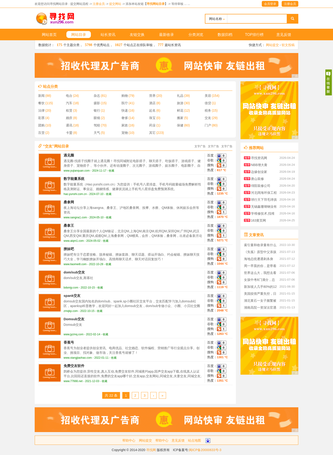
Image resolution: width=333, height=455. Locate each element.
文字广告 (200, 146)
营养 (152, 95)
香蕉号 (69, 342)
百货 (41, 133)
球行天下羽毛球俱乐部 (264, 200)
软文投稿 (288, 45)
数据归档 (225, 35)
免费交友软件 (74, 366)
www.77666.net (73, 381)
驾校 (97, 125)
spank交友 (72, 296)
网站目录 (78, 35)
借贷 (208, 103)
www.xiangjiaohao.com (78, 357)
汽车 (69, 103)
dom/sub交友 (74, 272)
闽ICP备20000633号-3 (205, 450)
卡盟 (69, 133)
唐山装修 (257, 179)
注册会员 (99, 4)
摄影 (97, 103)
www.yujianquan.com (77, 170)
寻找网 (151, 450)
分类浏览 (195, 35)
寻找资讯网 (259, 158)
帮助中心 (128, 440)
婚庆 (69, 118)
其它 (152, 133)
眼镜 (97, 118)
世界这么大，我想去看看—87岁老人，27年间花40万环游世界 (260, 273)
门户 (208, 125)
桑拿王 (69, 225)
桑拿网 (69, 202)
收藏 (111, 170)
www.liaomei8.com (75, 264)
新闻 (41, 95)
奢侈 (124, 118)
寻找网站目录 (156, 4)
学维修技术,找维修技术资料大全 (262, 214)
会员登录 (270, 4)
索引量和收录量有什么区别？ (260, 245)
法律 (41, 110)
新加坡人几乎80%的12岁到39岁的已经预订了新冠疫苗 (260, 287)
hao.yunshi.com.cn (75, 194)
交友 (208, 118)
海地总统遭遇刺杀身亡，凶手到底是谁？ (258, 259)
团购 (41, 125)
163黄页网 (258, 220)
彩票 (41, 118)
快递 (124, 110)
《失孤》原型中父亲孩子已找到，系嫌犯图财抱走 (260, 252)
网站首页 (49, 35)
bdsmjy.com (71, 287)
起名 (152, 110)
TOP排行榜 (254, 35)
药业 (152, 125)
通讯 (69, 125)
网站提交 (272, 45)
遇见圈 (69, 155)
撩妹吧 (69, 249)
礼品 (180, 95)
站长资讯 (108, 35)
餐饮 (41, 103)
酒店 (152, 103)
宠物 (124, 133)
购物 (124, 95)
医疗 (124, 103)
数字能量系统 (74, 179)
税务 (208, 110)
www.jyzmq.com (73, 334)
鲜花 (180, 110)
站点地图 (194, 440)
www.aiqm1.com (74, 240)
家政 (124, 125)
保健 (180, 125)
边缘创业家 (259, 172)
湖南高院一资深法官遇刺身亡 (260, 308)
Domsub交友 (74, 319)
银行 (97, 110)
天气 (97, 133)
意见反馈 (283, 35)
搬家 (180, 118)
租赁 (69, 110)
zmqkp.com (71, 311)
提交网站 (115, 4)
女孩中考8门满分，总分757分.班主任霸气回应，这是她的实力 (260, 280)
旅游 (180, 103)
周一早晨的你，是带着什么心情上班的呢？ (260, 266)
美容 (208, 95)
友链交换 (137, 35)
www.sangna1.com (75, 217)
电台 (69, 95)
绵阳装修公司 (260, 186)
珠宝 (152, 118)
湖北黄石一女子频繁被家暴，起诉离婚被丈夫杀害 (260, 301)
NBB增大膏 (259, 165)
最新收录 (166, 35)
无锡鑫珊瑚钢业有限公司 (264, 207)
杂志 (97, 95)
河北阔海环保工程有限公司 (264, 193)
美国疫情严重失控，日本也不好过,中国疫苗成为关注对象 (260, 294)
